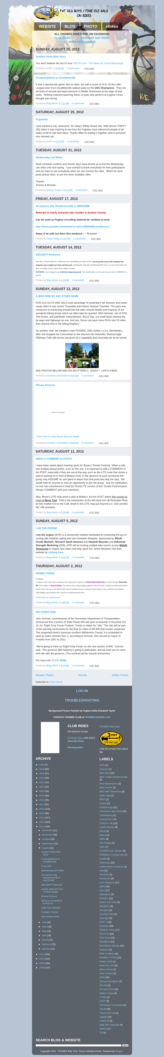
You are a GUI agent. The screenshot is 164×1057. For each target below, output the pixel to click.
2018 (42, 800)
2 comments (73, 141)
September (48, 843)
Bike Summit (106, 787)
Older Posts (120, 675)
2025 (42, 769)
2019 (42, 795)
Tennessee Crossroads (111, 1005)
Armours (104, 769)
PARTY (103, 922)
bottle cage (105, 795)
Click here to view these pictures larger (58, 436)
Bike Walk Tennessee (110, 791)
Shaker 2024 (106, 961)
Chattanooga (106, 807)
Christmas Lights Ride (111, 811)
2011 (42, 954)
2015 (42, 813)
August (46, 848)
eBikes (112, 26)
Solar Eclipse (106, 973)
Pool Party (105, 937)
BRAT (102, 799)
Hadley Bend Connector (112, 866)
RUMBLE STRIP (108, 957)
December (47, 830)
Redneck (104, 949)
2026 (42, 764)
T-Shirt (103, 997)
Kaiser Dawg (53, 238)
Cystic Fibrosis (107, 827)
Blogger (119, 1051)
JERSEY (104, 898)
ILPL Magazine (107, 882)
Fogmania (42, 119)
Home (82, 675)
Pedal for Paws (107, 930)
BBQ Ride (105, 773)
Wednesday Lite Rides (49, 157)
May (44, 931)
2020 (42, 791)
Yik (101, 1032)
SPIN (102, 977)
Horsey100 (105, 878)
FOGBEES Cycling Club (112, 854)
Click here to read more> (48, 597)
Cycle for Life (106, 823)
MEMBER (105, 906)
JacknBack (105, 894)
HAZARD (104, 874)
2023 (42, 778)
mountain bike (107, 914)
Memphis (104, 910)
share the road (107, 965)
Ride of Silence (107, 953)
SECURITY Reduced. (48, 254)
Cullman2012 (106, 819)
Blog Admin (52, 103)
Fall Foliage (105, 843)
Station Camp (106, 993)
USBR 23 (104, 1021)
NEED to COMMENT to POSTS (54, 458)
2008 (42, 967)
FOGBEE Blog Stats (110, 726)
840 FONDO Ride (46, 611)
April (44, 935)
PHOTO (90, 26)
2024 (42, 773)
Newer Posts (45, 675)
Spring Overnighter (109, 981)
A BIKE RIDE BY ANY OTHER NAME (57, 296)
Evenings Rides (75, 738)
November (47, 834)
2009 (42, 963)
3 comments (78, 280)
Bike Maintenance (109, 783)
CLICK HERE (58, 660)
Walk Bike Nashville (109, 1025)
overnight (104, 918)
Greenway (105, 862)
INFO (102, 886)
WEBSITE (47, 26)
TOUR (103, 1009)
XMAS (103, 1028)
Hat (101, 870)
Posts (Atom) (56, 682)
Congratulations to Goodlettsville (56, 77)
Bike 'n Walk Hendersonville (113, 777)
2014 (42, 817)
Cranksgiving (106, 815)
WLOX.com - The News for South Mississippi (98, 63)
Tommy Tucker (54, 190)
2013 (42, 822)
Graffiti (103, 858)
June (44, 926)
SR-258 (103, 985)
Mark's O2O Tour (108, 902)
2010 (42, 958)
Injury (102, 890)
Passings (104, 926)
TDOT (103, 1001)
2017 (42, 804)
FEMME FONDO (45, 573)
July (44, 922)
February (47, 944)
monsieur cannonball (57, 375)
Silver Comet (106, 969)
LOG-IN (82, 691)
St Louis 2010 (106, 989)
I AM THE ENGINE (46, 528)
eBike (102, 839)
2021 (42, 786)
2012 (42, 826)
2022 (42, 782)
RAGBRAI (105, 941)
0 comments (73, 68)
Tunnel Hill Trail (107, 1013)
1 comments (81, 190)
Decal (102, 831)
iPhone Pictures (45, 385)
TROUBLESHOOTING (82, 700)
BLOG (70, 26)
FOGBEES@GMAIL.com (98, 717)
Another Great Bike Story (51, 56)
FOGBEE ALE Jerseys (111, 850)
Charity (103, 803)
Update (103, 1017)
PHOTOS (104, 934)
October (46, 839)
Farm (102, 847)
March (45, 940)
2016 (42, 809)
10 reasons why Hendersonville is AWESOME (63, 206)
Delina (103, 835)
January (46, 948)
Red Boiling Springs (109, 945)
